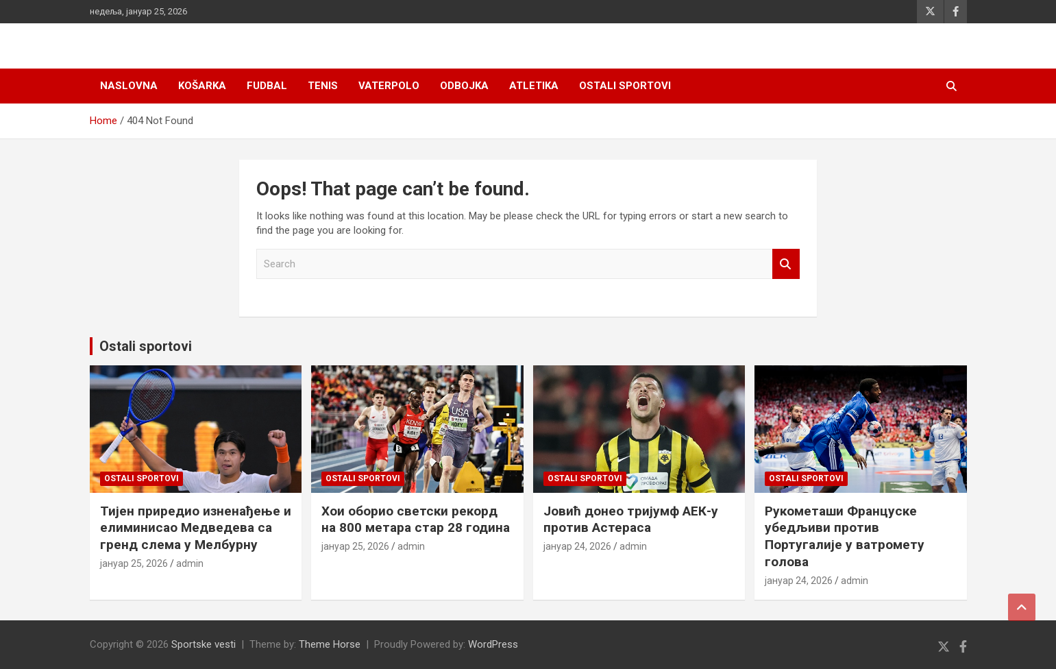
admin (190, 563)
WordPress (493, 644)
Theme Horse (329, 644)
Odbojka (464, 86)
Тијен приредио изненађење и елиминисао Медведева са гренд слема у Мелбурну (195, 527)
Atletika (533, 86)
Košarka (202, 86)
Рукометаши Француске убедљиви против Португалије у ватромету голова (844, 536)
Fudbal (267, 86)
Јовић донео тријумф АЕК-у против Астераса (630, 519)
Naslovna (129, 86)
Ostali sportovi (625, 86)
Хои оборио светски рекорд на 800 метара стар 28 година (415, 519)
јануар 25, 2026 (134, 563)
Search (786, 264)
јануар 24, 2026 (577, 546)
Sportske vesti (203, 644)
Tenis (323, 86)
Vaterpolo (388, 86)
